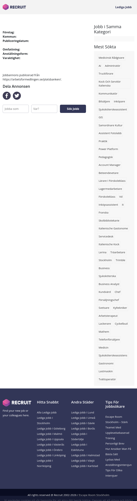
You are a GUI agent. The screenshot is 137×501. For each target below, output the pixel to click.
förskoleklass (107, 196)
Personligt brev (114, 443)
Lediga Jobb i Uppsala (50, 439)
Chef (117, 292)
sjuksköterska (107, 276)
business (104, 268)
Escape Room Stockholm (94, 495)
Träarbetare (117, 252)
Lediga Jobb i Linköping (51, 455)
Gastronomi (106, 363)
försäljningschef (109, 300)
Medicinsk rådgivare (111, 57)
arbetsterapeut (108, 315)
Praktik (103, 141)
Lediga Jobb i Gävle (83, 423)
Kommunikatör (108, 93)
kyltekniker (120, 307)
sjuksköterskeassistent (113, 109)
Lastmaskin (106, 371)
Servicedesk (106, 236)
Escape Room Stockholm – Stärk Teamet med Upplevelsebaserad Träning (117, 427)
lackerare (105, 323)
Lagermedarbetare (110, 188)
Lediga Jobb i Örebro (50, 450)
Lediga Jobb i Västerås (50, 444)
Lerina (102, 252)
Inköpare (119, 101)
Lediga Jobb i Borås (83, 428)
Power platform (108, 149)
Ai (100, 65)
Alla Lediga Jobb (47, 412)
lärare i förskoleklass (112, 180)
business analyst (109, 284)
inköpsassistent (108, 204)
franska (103, 212)
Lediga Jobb (123, 7)
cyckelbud (121, 323)
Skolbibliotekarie (109, 220)
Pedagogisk (106, 157)
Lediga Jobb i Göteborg (51, 428)
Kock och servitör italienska (110, 83)
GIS (101, 117)
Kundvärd (105, 292)
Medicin (103, 347)
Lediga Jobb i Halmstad (85, 455)
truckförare (106, 73)
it (123, 204)
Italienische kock (109, 244)
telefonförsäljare (109, 339)
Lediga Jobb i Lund (82, 412)
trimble (120, 260)
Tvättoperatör (107, 379)
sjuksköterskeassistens (113, 355)
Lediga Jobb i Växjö (83, 460)
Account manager (110, 165)
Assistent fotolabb (110, 133)
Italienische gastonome (113, 228)
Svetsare (104, 307)
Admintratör (112, 65)
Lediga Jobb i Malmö (49, 434)
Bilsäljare (104, 101)
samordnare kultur (111, 125)
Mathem (104, 331)
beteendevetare (108, 173)
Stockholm (105, 260)
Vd (120, 196)
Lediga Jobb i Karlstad (84, 466)
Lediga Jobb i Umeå (83, 417)
